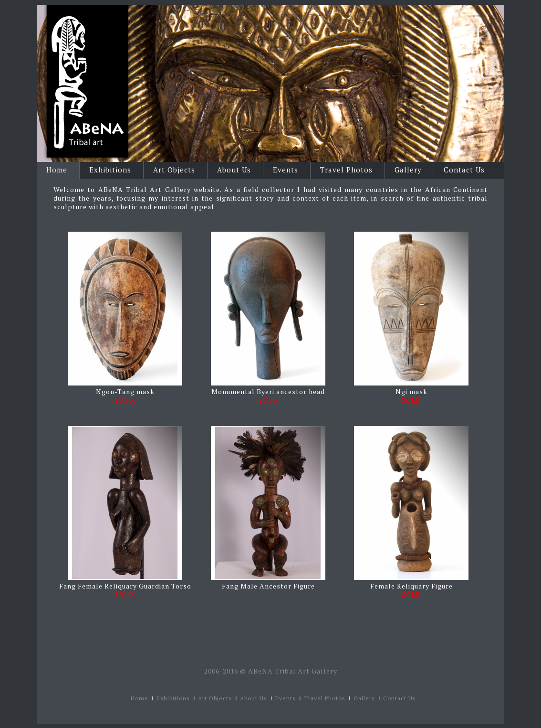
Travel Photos (346, 169)
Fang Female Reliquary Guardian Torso (125, 585)
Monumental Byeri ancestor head (268, 391)
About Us (234, 169)
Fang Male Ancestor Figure (268, 585)
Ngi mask (411, 391)
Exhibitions (110, 169)
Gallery (408, 169)
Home (56, 169)
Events (285, 169)
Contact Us (464, 169)
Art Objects (174, 169)
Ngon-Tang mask (125, 391)
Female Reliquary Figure (411, 585)
